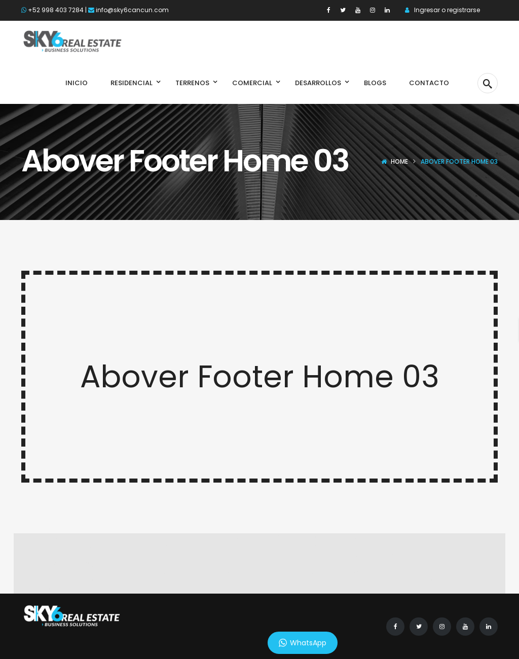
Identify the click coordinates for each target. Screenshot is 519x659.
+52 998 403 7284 (56, 10)
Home (399, 161)
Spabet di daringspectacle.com (99, 537)
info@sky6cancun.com (132, 10)
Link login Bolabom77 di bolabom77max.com (112, 572)
